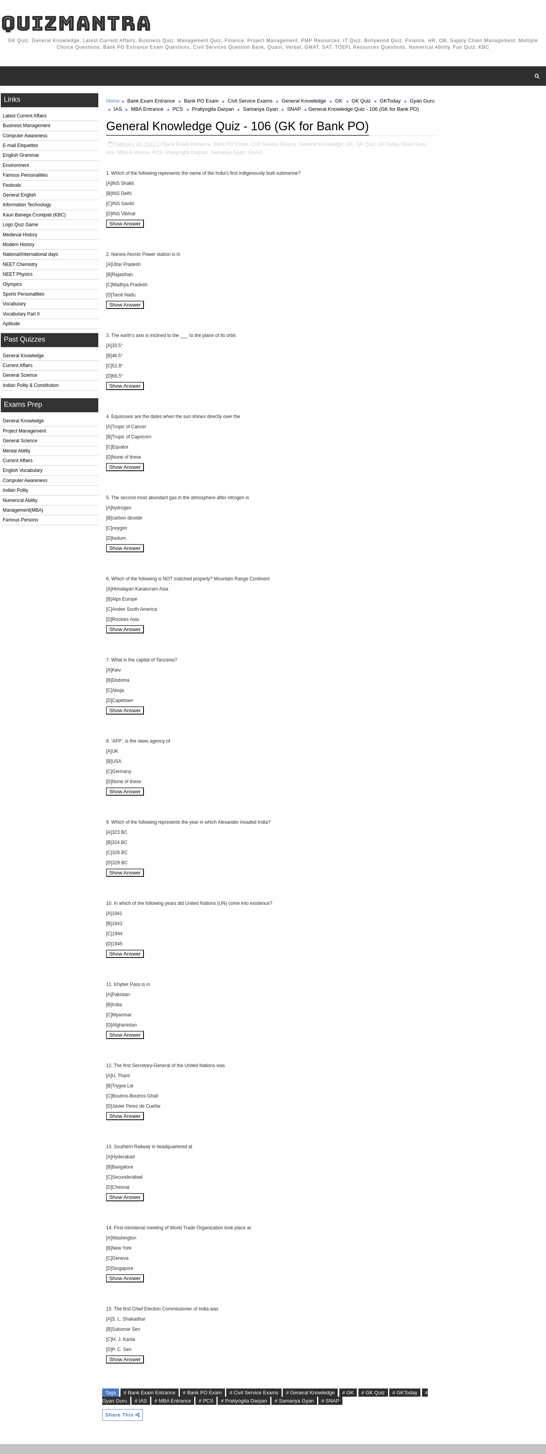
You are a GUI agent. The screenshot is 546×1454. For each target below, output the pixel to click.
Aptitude (10, 325)
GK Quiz (360, 102)
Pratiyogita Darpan (225, 110)
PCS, (171, 162)
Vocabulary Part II (20, 315)
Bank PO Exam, (230, 153)
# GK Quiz (372, 1402)
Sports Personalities (23, 295)
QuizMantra (75, 23)
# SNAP (337, 1410)
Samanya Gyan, (242, 162)
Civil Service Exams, (273, 153)
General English (18, 196)
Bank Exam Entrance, (186, 153)
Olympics (11, 286)
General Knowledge (22, 357)
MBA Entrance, (147, 162)
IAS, (124, 162)
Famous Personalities (24, 177)
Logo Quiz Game (19, 226)
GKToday (389, 102)
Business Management (26, 127)
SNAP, (268, 162)
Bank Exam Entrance (150, 102)
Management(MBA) (22, 511)
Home (112, 102)
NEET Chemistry (19, 266)
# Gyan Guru (119, 1410)
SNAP (306, 110)
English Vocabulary (22, 472)
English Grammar (20, 157)
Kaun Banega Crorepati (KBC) (33, 216)
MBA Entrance (159, 110)
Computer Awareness (24, 137)
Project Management (23, 432)
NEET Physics (17, 275)
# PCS (212, 1410)
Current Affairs (17, 367)
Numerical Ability (19, 502)
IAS (130, 110)
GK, (349, 153)
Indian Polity (14, 492)
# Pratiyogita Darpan (250, 1410)
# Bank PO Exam (201, 1402)
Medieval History (19, 236)
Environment (15, 167)
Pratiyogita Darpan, (200, 162)
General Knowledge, (321, 153)
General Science (19, 377)
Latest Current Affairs (24, 117)
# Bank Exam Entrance (149, 1402)
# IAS (147, 1410)
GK (338, 102)
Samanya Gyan (272, 110)
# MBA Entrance (179, 1410)
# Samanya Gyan (300, 1410)
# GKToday (404, 1402)
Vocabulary (13, 306)
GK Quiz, (365, 153)
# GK (347, 1402)
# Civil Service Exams (253, 1402)
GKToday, (388, 153)
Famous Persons (19, 522)
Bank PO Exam (200, 102)
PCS (189, 110)
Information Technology (26, 206)
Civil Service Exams (249, 102)
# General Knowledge (309, 1402)
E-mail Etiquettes (19, 147)
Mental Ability (16, 452)
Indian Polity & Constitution (30, 387)
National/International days (29, 256)
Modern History (18, 246)
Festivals (11, 187)
